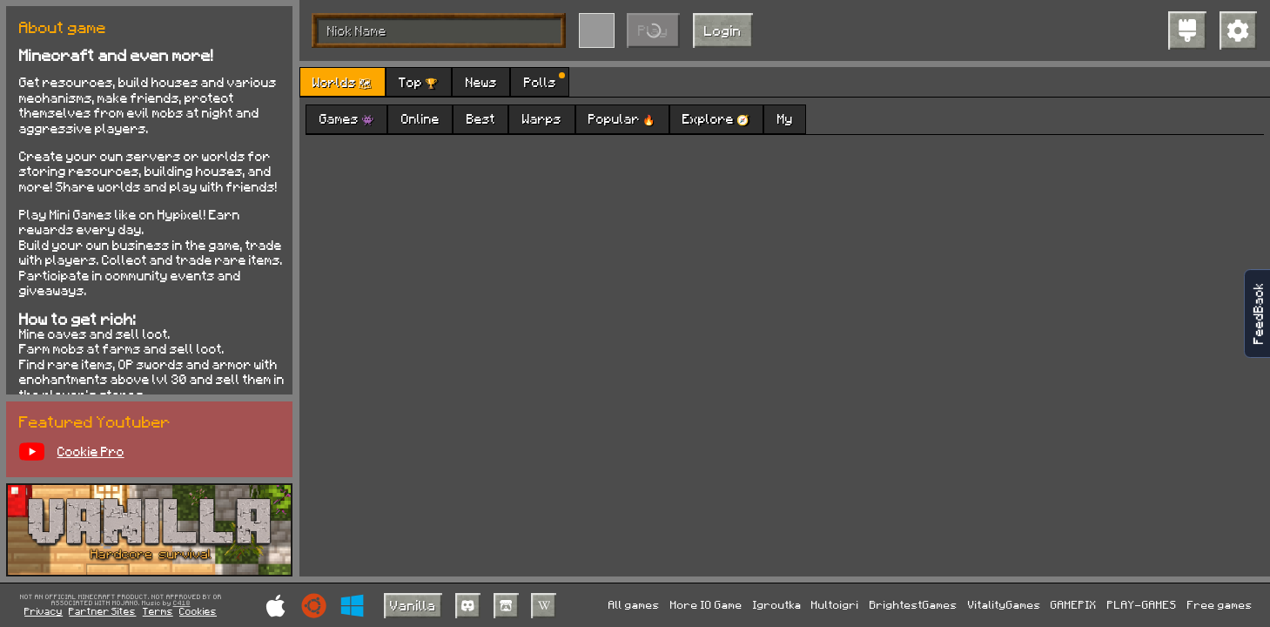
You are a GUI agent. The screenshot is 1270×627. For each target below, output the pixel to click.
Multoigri (835, 604)
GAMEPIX (1074, 604)
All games (634, 604)
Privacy (43, 611)
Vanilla (413, 604)
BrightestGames (914, 604)
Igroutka (777, 604)
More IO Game (706, 604)
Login (723, 30)
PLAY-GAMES (1142, 604)
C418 (182, 603)
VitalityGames (1004, 604)
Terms (158, 611)
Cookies (198, 611)
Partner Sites (102, 611)
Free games (1220, 604)
